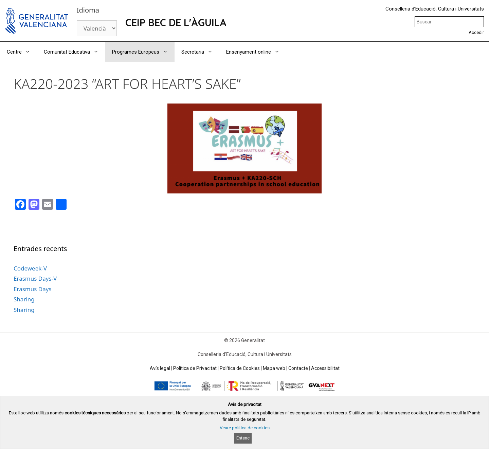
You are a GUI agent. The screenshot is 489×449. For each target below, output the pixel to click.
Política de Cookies (240, 368)
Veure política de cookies (245, 427)
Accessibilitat (325, 368)
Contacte (298, 368)
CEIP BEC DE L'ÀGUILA (176, 22)
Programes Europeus (143, 52)
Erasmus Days (33, 289)
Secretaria (200, 52)
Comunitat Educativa (74, 52)
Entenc (243, 438)
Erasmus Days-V (35, 278)
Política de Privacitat (195, 368)
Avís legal (160, 368)
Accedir (476, 32)
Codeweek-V (30, 268)
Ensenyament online (256, 52)
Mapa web (274, 368)
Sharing (24, 299)
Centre (22, 52)
